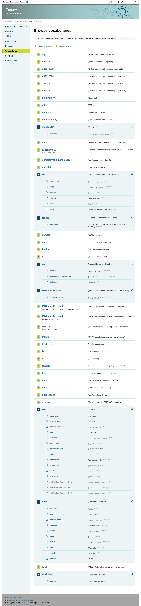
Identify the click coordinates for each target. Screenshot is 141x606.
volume (53, 559)
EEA (16, 2)
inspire (45, 337)
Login (114, 2)
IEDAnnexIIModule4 (52, 316)
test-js (52, 454)
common (46, 112)
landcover (47, 344)
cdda (44, 105)
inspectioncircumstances (60, 276)
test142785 (54, 460)
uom (44, 502)
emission (53, 525)
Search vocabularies (45, 46)
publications (48, 395)
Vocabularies (11, 51)
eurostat (46, 167)
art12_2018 (48, 69)
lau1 (44, 351)
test (44, 409)
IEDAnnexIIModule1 (52, 290)
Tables (8, 36)
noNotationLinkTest (58, 449)
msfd (44, 380)
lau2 (44, 359)
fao (43, 174)
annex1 (53, 271)
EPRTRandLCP (50, 150)
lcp (43, 373)
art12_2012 (48, 62)
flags (52, 187)
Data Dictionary (25, 21)
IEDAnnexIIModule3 (52, 306)
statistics (53, 542)
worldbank (47, 574)
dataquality (48, 127)
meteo (52, 536)
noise (45, 387)
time (51, 547)
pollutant (53, 282)
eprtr (44, 142)
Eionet (16, 21)
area (51, 514)
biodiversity (48, 98)
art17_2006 (48, 76)
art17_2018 (48, 90)
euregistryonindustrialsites (56, 160)
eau (51, 432)
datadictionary (49, 120)
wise (44, 567)
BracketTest (55, 421)
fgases (45, 218)
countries (54, 225)
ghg (44, 242)
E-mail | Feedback (13, 598)
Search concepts (65, 46)
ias (43, 257)
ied (43, 264)
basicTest (54, 416)
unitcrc (53, 209)
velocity (53, 553)
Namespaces (11, 61)
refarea (53, 198)
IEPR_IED (47, 327)
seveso (46, 402)
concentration (55, 520)
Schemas (9, 46)
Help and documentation (16, 26)
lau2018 (46, 366)
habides (46, 249)
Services (9, 56)
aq (43, 54)
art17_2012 (48, 83)
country (53, 581)
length (52, 531)
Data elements (11, 41)
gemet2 (46, 235)
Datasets (9, 31)
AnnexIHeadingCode (58, 297)
